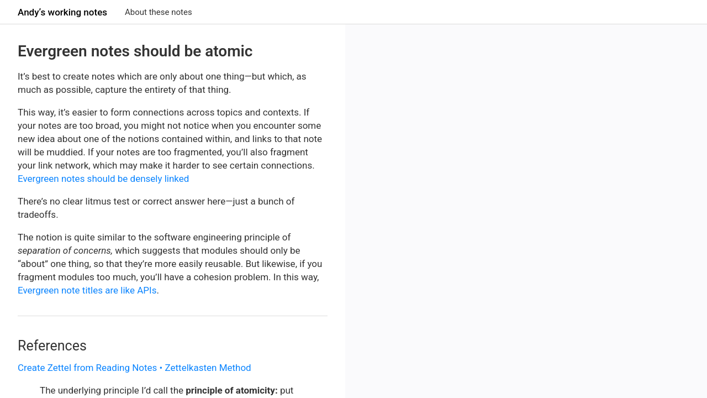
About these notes (158, 12)
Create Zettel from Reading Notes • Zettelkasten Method (134, 367)
